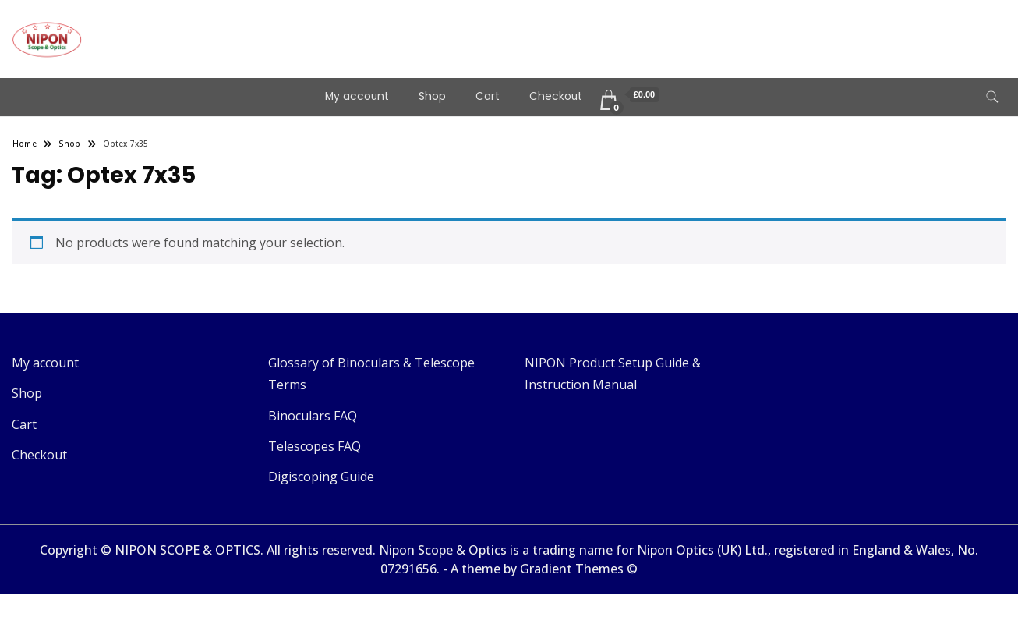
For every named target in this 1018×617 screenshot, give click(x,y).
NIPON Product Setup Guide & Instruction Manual (613, 373)
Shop (432, 96)
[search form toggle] (992, 97)
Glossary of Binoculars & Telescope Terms (371, 373)
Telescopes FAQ (314, 446)
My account (357, 96)
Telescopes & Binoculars (213, 28)
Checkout (555, 96)
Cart (487, 96)
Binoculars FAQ (312, 415)
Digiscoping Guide (321, 476)
